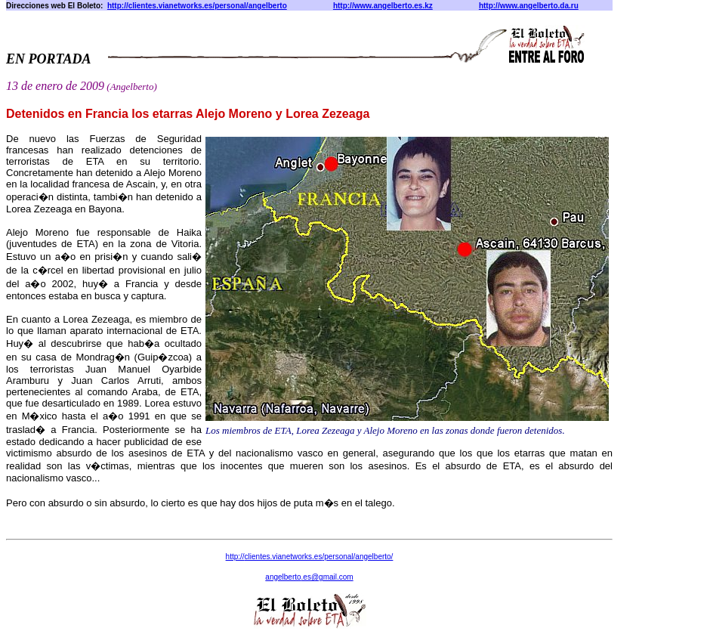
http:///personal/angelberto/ (310, 556)
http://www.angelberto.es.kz (383, 6)
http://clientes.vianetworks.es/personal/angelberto (197, 6)
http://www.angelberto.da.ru (529, 6)
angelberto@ (309, 577)
